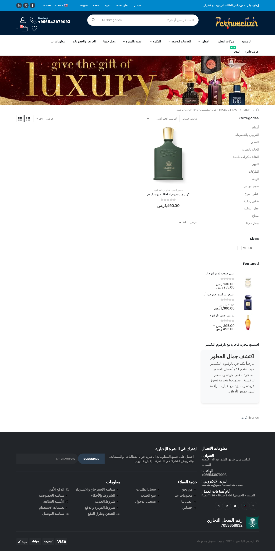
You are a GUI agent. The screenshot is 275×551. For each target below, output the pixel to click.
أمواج (255, 127)
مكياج (255, 216)
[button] (28, 118)
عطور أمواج (252, 193)
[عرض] (39, 118)
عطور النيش (177, 190)
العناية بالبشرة (250, 149)
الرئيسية (246, 41)
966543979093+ (213, 475)
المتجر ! (235, 51)
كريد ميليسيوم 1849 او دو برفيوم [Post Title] (168, 194)
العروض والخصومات (84, 41)
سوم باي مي (251, 186)
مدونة (107, 5)
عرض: (50, 119)
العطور (255, 142)
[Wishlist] (34, 28)
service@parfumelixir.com (222, 485)
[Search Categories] (113, 20)
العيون (255, 164)
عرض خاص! (252, 52)
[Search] (93, 20)
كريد (156, 190)
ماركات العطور (225, 41)
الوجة (255, 179)
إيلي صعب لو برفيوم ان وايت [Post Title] (216, 273)
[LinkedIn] (19, 5)
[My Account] (22, 20)
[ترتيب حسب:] (162, 118)
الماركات (253, 171)
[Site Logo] (237, 23)
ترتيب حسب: (189, 119)
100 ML (247, 248)
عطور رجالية (164, 190)
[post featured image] (248, 281)
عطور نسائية (251, 208)
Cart (96, 5)
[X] (26, 5)
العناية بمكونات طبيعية (246, 157)
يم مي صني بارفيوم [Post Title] (222, 315)
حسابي (137, 5)
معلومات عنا (122, 5)
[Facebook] (32, 5)
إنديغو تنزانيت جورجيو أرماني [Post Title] (216, 294)
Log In (84, 5)
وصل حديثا (109, 41)
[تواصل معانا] (49, 20)
